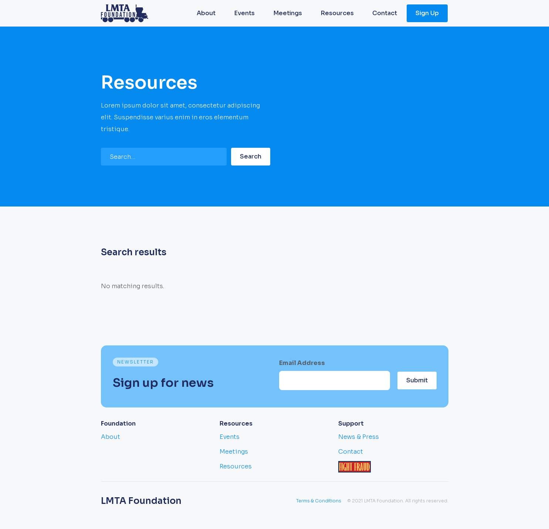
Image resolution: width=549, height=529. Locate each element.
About (206, 13)
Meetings (287, 13)
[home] (124, 13)
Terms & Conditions (318, 501)
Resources (337, 13)
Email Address (302, 363)
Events (244, 13)
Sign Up (427, 13)
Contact (384, 13)
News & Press (358, 437)
